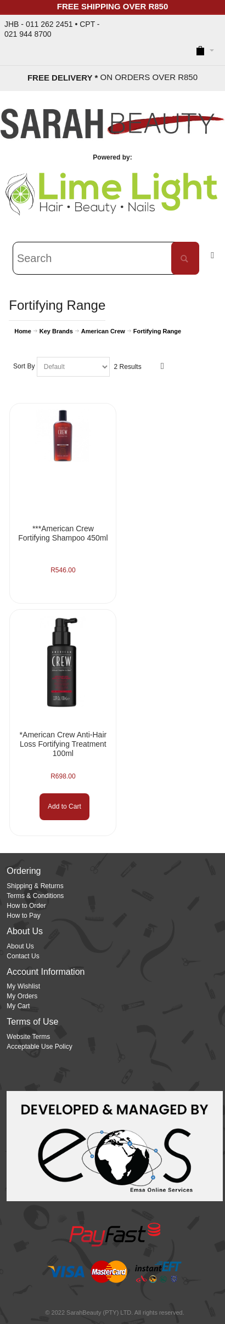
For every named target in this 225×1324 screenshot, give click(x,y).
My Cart (18, 1006)
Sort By (24, 366)
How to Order (26, 906)
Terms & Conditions (35, 896)
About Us (20, 946)
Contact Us (23, 956)
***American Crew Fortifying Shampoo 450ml (63, 533)
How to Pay (23, 915)
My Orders (22, 996)
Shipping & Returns (35, 886)
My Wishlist (23, 986)
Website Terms (28, 1037)
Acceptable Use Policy (39, 1046)
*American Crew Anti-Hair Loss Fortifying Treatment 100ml (63, 744)
